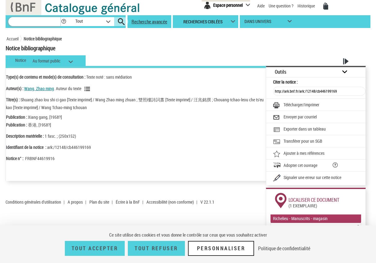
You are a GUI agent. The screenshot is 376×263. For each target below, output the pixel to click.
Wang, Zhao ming (39, 88)
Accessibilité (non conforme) (170, 202)
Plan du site (99, 202)
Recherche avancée (149, 21)
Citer (285, 82)
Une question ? (281, 6)
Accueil (13, 39)
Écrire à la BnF (128, 202)
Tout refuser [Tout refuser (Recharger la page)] (156, 248)
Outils (280, 72)
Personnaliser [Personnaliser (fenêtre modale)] (221, 248)
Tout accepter (95, 248)
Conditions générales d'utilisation (33, 202)
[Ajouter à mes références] (299, 154)
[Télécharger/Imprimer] (296, 105)
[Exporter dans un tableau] (299, 129)
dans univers (257, 22)
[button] (63, 21)
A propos (75, 202)
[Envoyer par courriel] (295, 117)
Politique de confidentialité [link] (284, 248)
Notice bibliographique (43, 39)
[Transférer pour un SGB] (297, 141)
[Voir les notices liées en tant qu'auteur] (88, 89)
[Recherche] (34, 21)
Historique (307, 6)
